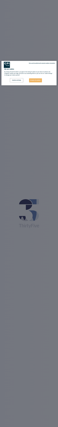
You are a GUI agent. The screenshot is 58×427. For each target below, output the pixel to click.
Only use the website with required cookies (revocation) (42, 63)
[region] (29, 73)
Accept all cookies (35, 80)
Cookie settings (16, 80)
